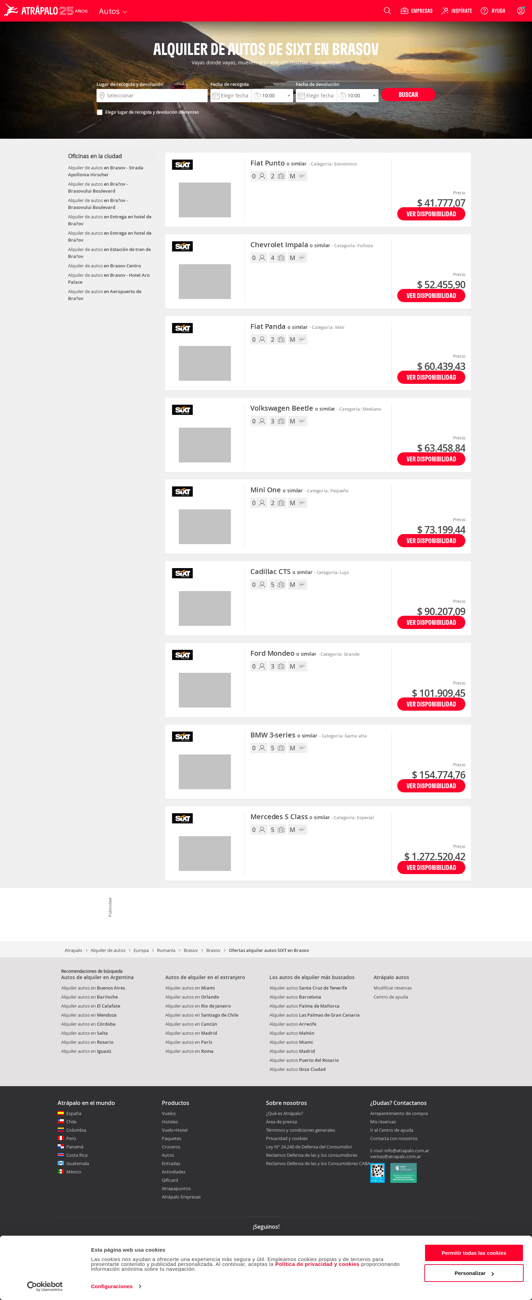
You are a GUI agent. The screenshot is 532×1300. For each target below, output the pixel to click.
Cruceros (171, 1147)
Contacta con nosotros (393, 1138)
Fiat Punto (278, 163)
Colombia (76, 1130)
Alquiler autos (308, 988)
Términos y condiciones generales (300, 1130)
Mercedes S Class (290, 817)
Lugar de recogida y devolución (130, 84)
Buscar (408, 94)
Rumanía (166, 950)
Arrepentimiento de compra (399, 1113)
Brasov (191, 950)
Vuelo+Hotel (175, 1130)
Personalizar (474, 1273)
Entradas (171, 1163)
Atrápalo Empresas (181, 1197)
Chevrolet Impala (290, 245)
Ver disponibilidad (431, 213)
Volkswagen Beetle (292, 408)
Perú (71, 1138)
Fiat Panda (279, 327)
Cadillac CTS (281, 572)
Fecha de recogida (229, 84)
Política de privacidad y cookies (317, 1264)
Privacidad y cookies (287, 1138)
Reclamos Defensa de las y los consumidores (311, 1155)
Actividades (173, 1172)
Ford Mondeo (283, 653)
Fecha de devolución (317, 84)
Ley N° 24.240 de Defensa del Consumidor (309, 1147)
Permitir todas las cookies (474, 1253)
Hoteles (170, 1122)
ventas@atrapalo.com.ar (395, 1156)
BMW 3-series (283, 735)
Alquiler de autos (108, 950)
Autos (168, 1155)
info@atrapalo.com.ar (406, 1150)
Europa (141, 950)
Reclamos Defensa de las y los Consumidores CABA (318, 1163)
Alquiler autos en (93, 988)
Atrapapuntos (176, 1188)
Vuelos (169, 1113)
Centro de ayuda (391, 997)
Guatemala (77, 1163)
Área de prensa (281, 1122)
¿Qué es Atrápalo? (284, 1113)
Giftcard (170, 1180)
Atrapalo (73, 950)
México (73, 1172)
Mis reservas (383, 1122)
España (73, 1113)
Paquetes (171, 1138)
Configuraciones (112, 1286)
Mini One (276, 490)
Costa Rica (77, 1155)
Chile (71, 1122)
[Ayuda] (492, 11)
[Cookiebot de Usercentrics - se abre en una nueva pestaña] (45, 1286)
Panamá (74, 1147)
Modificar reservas (393, 988)
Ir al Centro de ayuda (391, 1130)
